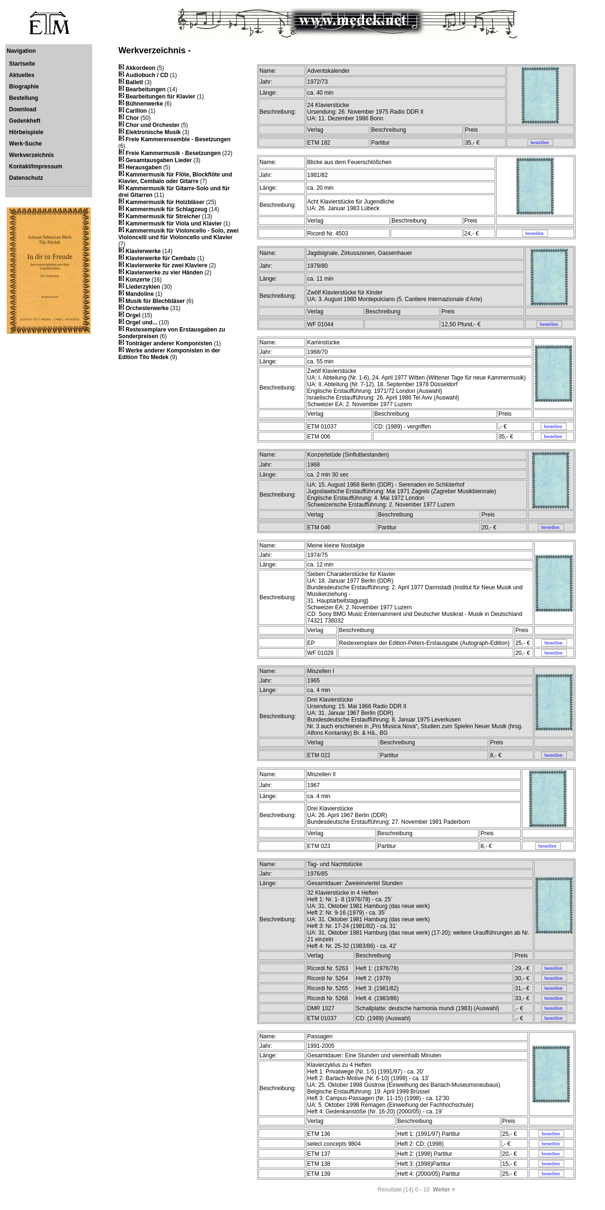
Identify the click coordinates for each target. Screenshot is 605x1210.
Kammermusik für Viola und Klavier (173, 223)
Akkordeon (140, 68)
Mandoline (139, 294)
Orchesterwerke (147, 308)
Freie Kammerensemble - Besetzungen (177, 139)
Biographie (24, 86)
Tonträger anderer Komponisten (168, 343)
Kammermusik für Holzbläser (164, 202)
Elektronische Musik (153, 132)
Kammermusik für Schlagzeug (166, 209)
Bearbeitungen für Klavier (160, 96)
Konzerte (137, 279)
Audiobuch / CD (146, 75)
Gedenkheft (24, 120)
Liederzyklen (142, 286)
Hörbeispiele (26, 132)
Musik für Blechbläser (155, 301)
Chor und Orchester (152, 125)
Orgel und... (141, 322)
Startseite (22, 63)
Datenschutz (26, 178)
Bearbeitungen (145, 89)
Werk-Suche (25, 143)
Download (22, 109)
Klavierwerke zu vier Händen (164, 272)
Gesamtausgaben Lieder (158, 160)
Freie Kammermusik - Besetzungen (173, 153)
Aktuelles (21, 75)
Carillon (136, 110)
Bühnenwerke (144, 103)
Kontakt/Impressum (35, 166)
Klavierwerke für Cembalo (160, 258)
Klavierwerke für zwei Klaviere (166, 265)
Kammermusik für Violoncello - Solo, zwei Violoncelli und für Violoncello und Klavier (178, 234)
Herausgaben (143, 167)
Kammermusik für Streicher (162, 216)
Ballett (134, 82)
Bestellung (23, 98)
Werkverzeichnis (31, 155)
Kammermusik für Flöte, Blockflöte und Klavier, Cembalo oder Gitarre (175, 178)
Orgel (132, 315)
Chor (132, 118)
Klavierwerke (143, 251)
